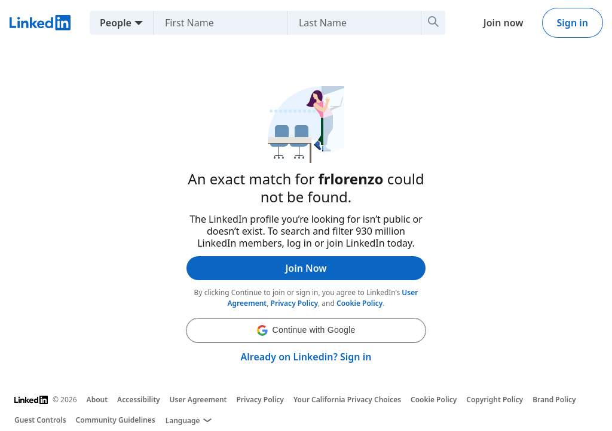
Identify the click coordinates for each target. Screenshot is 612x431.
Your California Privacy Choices (347, 399)
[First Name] (233, 23)
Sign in (572, 22)
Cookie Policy (359, 303)
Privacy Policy (294, 303)
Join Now (305, 268)
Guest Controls (40, 420)
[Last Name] (367, 23)
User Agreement (198, 399)
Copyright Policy (494, 399)
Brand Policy (554, 399)
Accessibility (138, 399)
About (97, 399)
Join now (504, 22)
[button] (306, 330)
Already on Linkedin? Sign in (306, 356)
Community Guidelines (115, 420)
